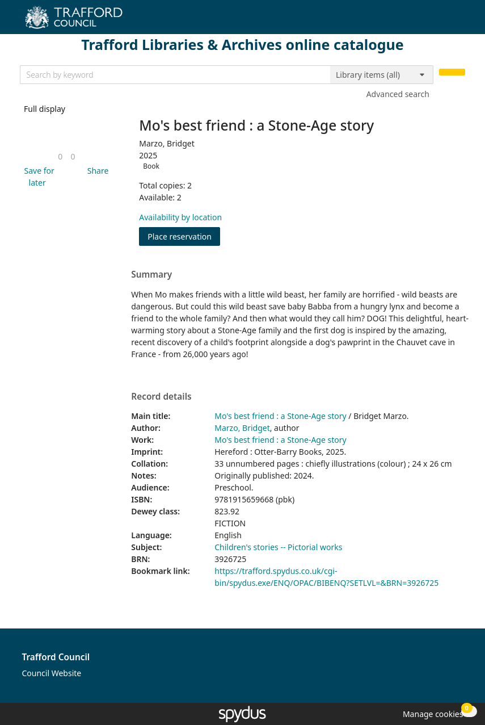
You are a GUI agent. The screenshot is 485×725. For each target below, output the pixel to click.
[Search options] (381, 75)
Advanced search (397, 94)
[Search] (452, 72)
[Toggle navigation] (459, 21)
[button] (37, 176)
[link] (60, 156)
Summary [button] (151, 275)
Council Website (52, 673)
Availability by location (180, 217)
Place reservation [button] (183, 236)
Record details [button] (161, 397)
